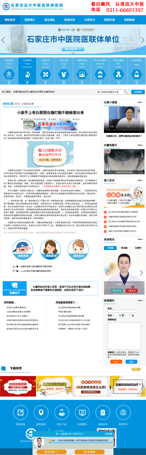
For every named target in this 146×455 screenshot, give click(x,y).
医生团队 (49, 19)
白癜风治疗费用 (36, 92)
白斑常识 (89, 19)
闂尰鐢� (89, 451)
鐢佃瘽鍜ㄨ (51, 451)
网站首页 (10, 19)
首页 (17, 103)
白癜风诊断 (28, 103)
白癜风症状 (49, 92)
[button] (143, 40)
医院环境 (109, 19)
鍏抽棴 (108, 434)
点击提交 (138, 92)
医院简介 (30, 19)
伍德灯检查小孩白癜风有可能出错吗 (36, 266)
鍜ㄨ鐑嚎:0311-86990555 (69, 434)
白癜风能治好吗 (20, 92)
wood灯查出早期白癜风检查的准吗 (35, 271)
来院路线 (129, 19)
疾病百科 (69, 19)
